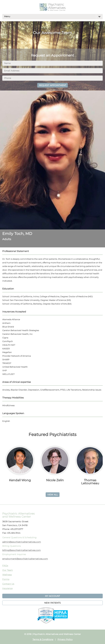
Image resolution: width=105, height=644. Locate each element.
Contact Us (8, 583)
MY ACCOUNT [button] (52, 596)
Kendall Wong (20, 480)
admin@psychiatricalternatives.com (21, 542)
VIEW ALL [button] (52, 494)
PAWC (52, 7)
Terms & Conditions (43, 639)
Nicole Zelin (55, 480)
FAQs (5, 565)
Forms (5, 579)
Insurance (7, 588)
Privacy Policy (65, 639)
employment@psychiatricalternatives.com (25, 558)
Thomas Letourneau (90, 481)
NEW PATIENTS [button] (52, 602)
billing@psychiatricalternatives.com (21, 550)
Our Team (7, 570)
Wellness (7, 574)
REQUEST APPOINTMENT (52, 85)
